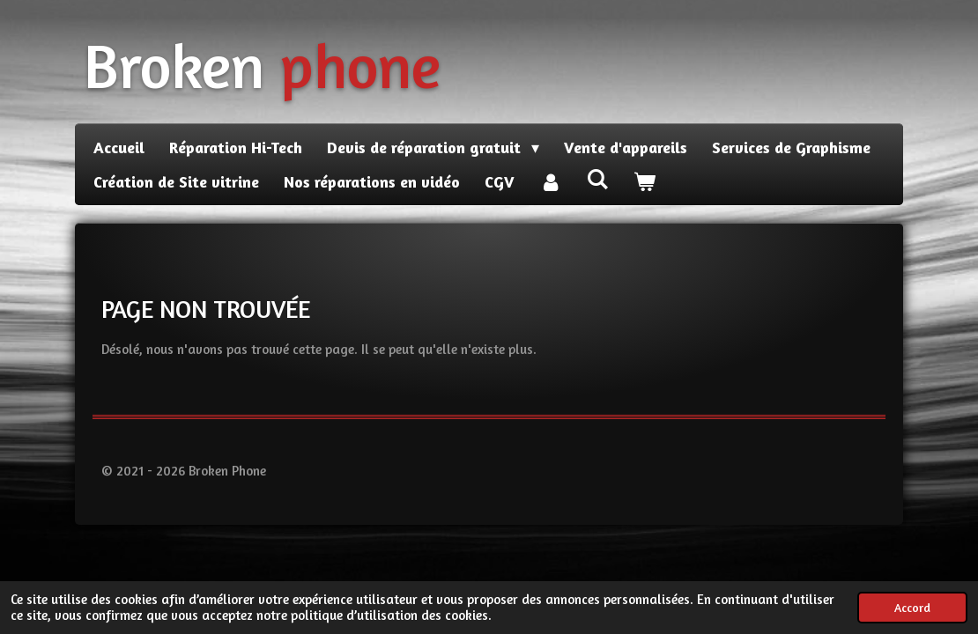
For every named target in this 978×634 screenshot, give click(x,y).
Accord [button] (912, 608)
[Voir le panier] (643, 182)
